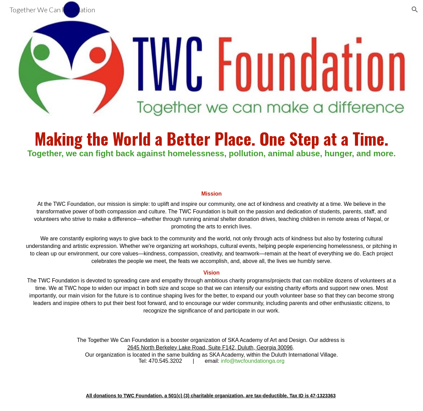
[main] (211, 145)
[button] (415, 9)
